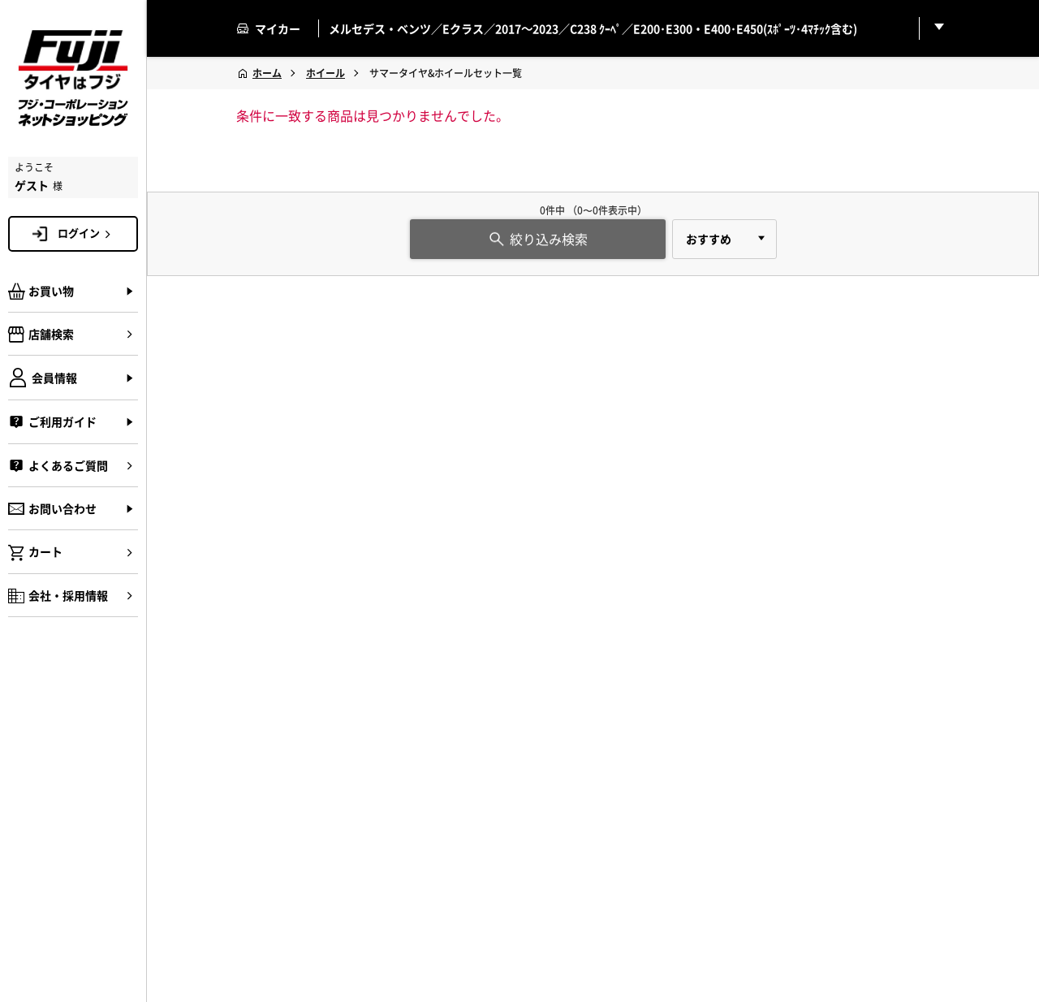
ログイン (87, 233)
